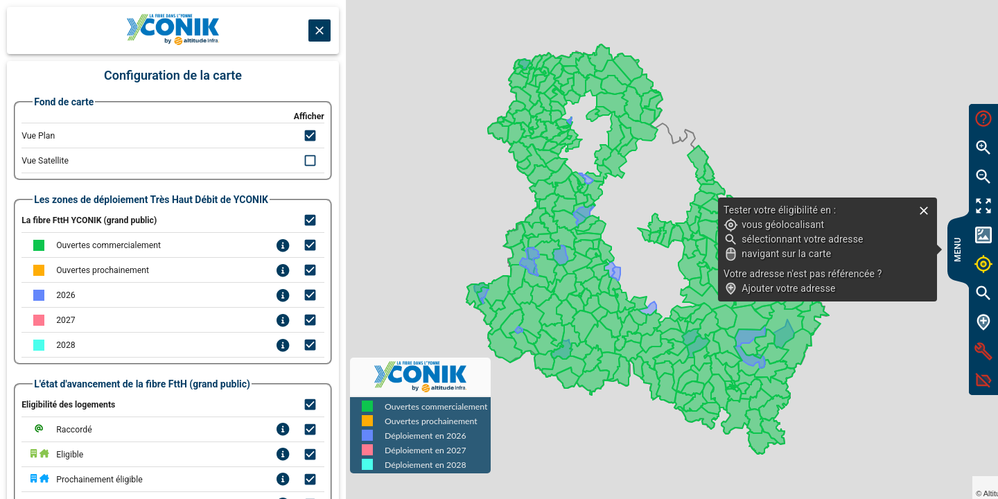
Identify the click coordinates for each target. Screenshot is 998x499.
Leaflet (857, 482)
